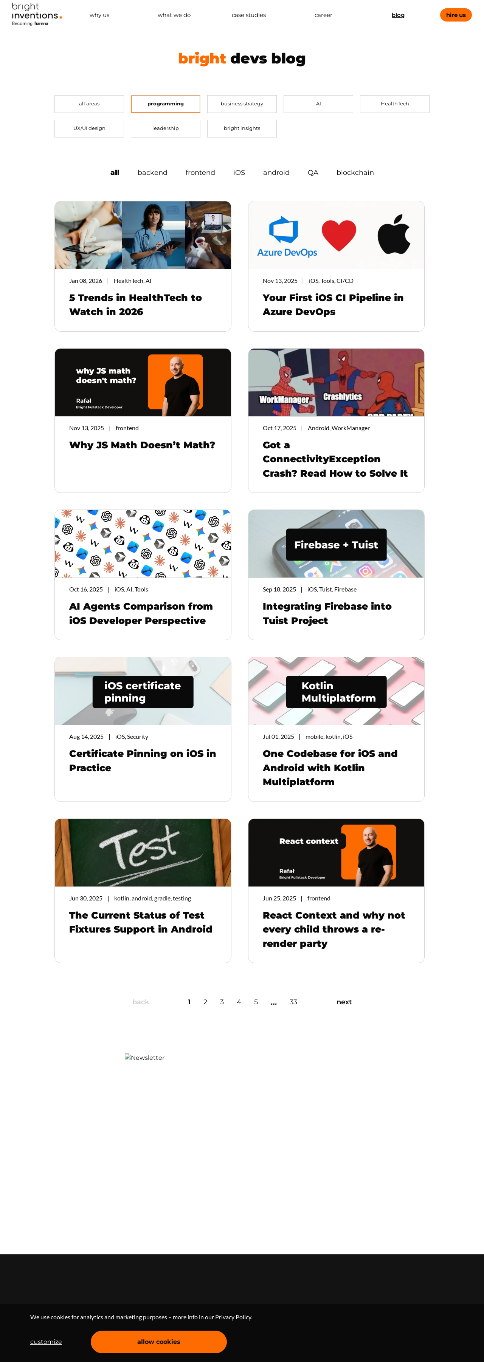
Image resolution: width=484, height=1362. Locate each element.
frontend (200, 172)
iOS (239, 172)
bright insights (242, 128)
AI (318, 103)
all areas (89, 103)
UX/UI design (89, 128)
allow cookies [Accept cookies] (158, 1341)
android (276, 172)
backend (153, 172)
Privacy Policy (233, 1316)
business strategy (242, 103)
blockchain (355, 172)
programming (165, 103)
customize (46, 1341)
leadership (165, 128)
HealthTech (395, 103)
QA (313, 172)
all (114, 172)
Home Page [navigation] (37, 14)
